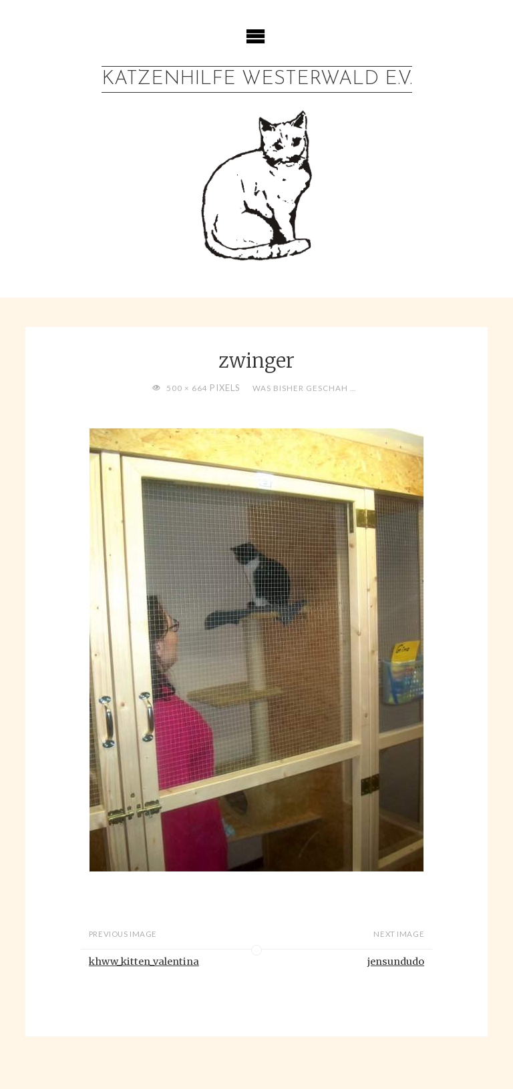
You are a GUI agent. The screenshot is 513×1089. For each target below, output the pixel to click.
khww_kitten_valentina (144, 962)
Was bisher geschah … (304, 387)
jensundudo (395, 962)
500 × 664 (188, 387)
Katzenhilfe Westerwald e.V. (257, 79)
